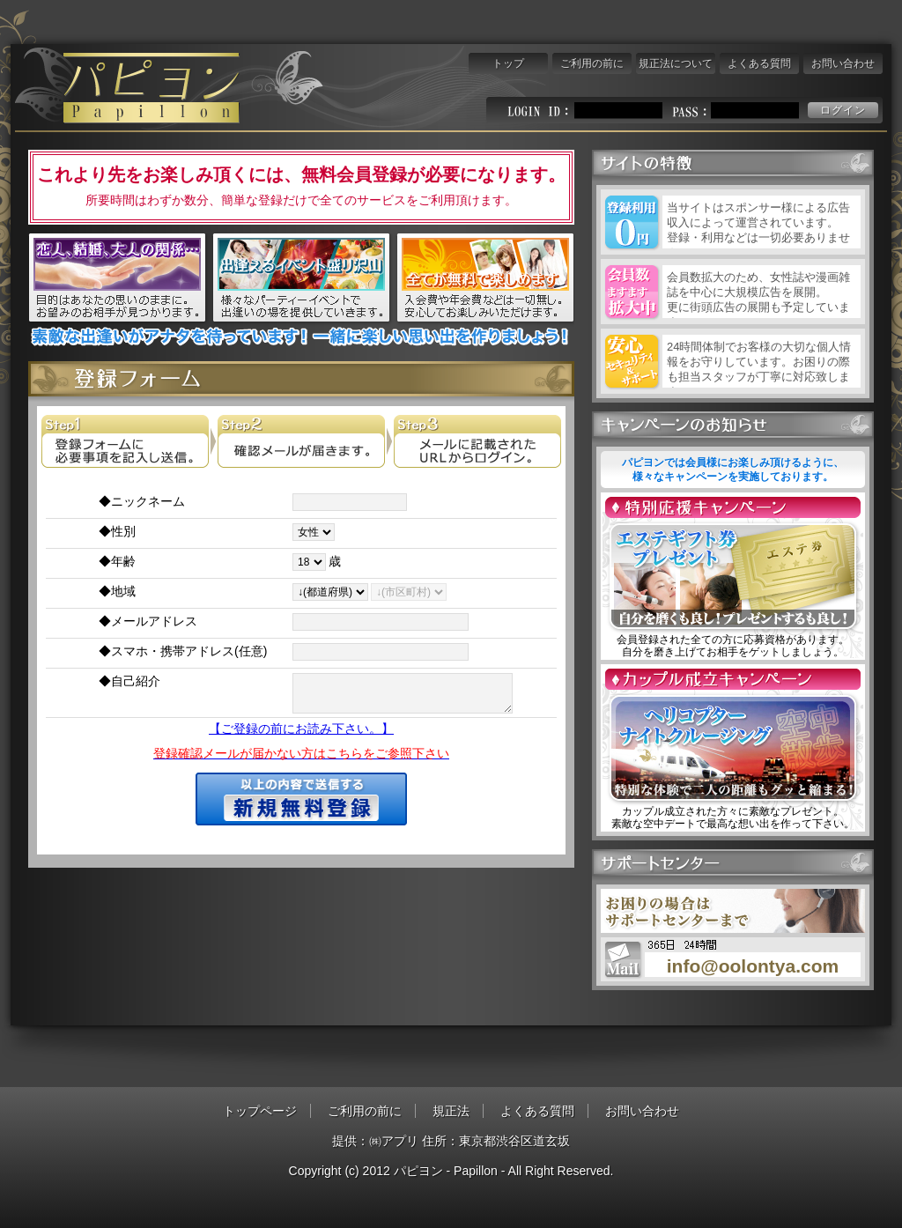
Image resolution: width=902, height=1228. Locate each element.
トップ (508, 63)
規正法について (676, 63)
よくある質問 (759, 63)
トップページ (260, 1111)
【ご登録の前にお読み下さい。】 (301, 728)
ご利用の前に (592, 63)
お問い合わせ (843, 63)
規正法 (451, 1111)
